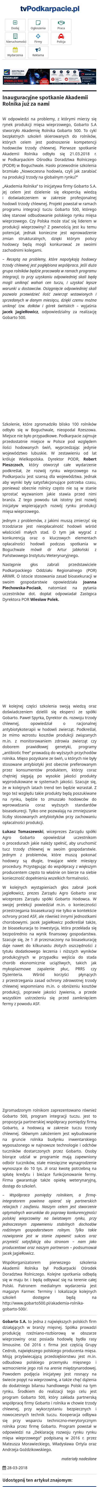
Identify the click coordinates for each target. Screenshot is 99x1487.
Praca (61, 25)
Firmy (38, 39)
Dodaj (15, 25)
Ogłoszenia (38, 25)
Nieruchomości (16, 39)
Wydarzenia (15, 52)
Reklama (38, 52)
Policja (61, 39)
